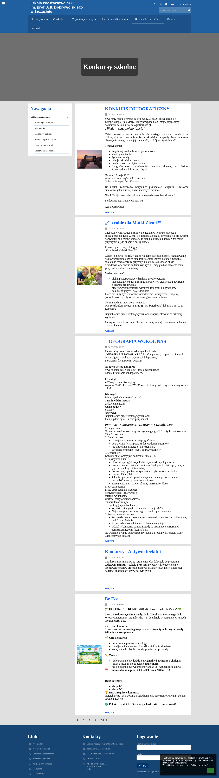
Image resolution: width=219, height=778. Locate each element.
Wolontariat (40, 128)
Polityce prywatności (200, 765)
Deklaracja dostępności (43, 753)
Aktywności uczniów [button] (148, 19)
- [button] (161, 4)
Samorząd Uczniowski (45, 122)
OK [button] (210, 770)
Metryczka (37, 768)
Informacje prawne (41, 758)
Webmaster (38, 743)
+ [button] (155, 4)
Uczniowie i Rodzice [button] (115, 19)
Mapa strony (38, 773)
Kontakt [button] (35, 28)
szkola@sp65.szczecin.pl (98, 748)
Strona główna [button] (39, 19)
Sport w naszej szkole (45, 150)
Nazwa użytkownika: (146, 743)
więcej (109, 212)
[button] (172, 5)
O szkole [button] (60, 19)
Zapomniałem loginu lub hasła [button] (150, 771)
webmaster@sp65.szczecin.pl (100, 753)
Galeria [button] (171, 19)
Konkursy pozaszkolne (45, 139)
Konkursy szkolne (43, 134)
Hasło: (140, 754)
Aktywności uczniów (50, 117)
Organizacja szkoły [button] (84, 19)
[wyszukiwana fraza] (175, 10)
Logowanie (184, 4)
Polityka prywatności (42, 763)
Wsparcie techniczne (42, 748)
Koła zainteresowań (44, 145)
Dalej (104, 720)
